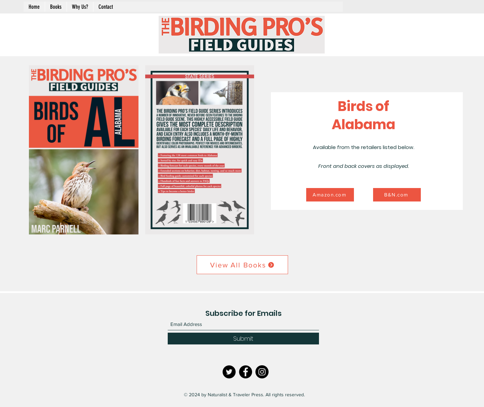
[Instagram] (262, 371)
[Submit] (243, 338)
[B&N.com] (397, 194)
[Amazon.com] (330, 194)
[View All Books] (242, 264)
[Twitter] (229, 371)
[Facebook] (245, 371)
